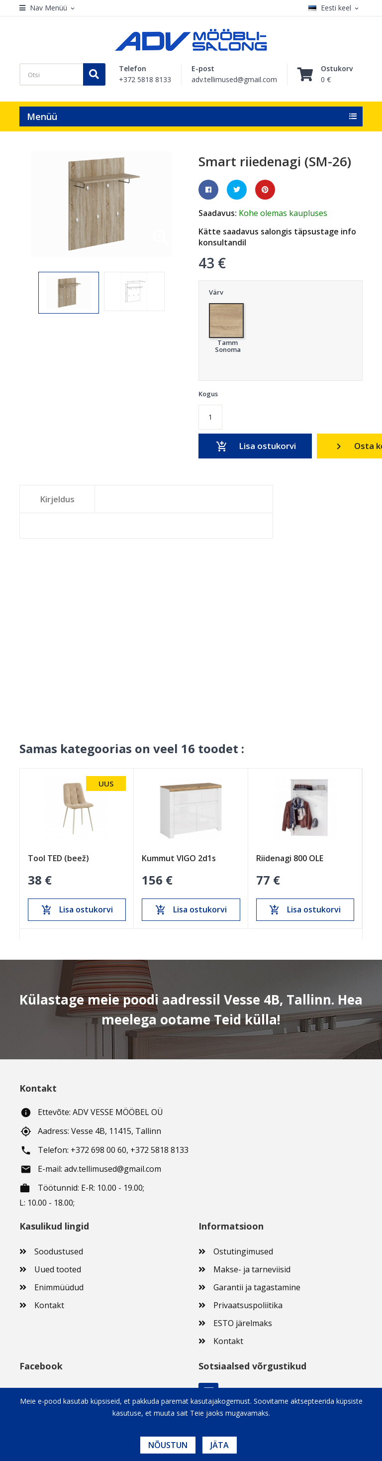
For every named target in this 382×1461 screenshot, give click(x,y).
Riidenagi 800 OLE (289, 858)
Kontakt (49, 1305)
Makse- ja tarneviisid (251, 1269)
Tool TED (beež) (58, 858)
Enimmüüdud (59, 1287)
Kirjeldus (57, 499)
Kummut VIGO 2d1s (179, 858)
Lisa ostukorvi (255, 446)
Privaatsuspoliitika (248, 1305)
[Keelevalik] (335, 8)
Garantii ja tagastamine (256, 1287)
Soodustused (58, 1251)
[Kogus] (210, 417)
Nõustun (168, 1445)
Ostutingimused (243, 1251)
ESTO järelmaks (242, 1323)
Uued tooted (57, 1269)
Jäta (219, 1445)
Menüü (42, 116)
